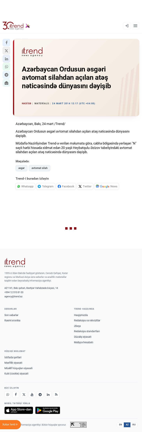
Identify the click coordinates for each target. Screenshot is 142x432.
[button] (6, 42)
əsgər (21, 168)
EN (120, 424)
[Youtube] (32, 394)
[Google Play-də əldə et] (47, 410)
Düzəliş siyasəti (82, 336)
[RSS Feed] (56, 394)
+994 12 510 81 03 (13, 292)
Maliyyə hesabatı (83, 342)
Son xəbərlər (11, 315)
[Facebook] (15, 394)
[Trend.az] (16, 26)
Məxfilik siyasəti (13, 362)
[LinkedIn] (48, 394)
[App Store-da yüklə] (18, 410)
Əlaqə (77, 325)
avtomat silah (40, 168)
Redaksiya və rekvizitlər (87, 320)
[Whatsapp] (7, 394)
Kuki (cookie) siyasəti (16, 373)
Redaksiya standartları (87, 331)
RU (134, 424)
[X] (24, 394)
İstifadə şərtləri (12, 357)
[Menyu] (135, 25)
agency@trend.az (13, 296)
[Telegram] (40, 394)
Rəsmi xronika (12, 320)
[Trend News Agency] (14, 262)
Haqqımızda (81, 315)
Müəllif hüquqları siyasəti (18, 368)
